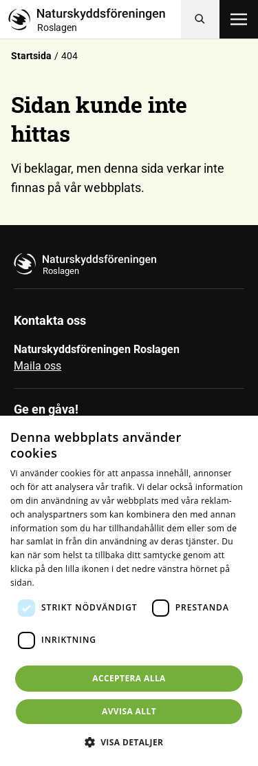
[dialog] (129, 591)
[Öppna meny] (238, 19)
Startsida (31, 55)
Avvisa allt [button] (129, 711)
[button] (129, 742)
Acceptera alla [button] (129, 678)
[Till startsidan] (94, 19)
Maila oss (37, 365)
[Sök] (200, 19)
